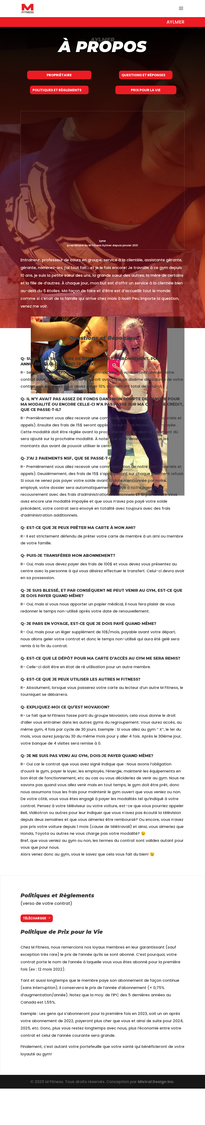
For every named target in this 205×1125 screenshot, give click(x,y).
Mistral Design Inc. (156, 1118)
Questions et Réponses (143, 84)
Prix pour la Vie (145, 117)
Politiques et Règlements (57, 117)
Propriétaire (59, 84)
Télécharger (34, 954)
